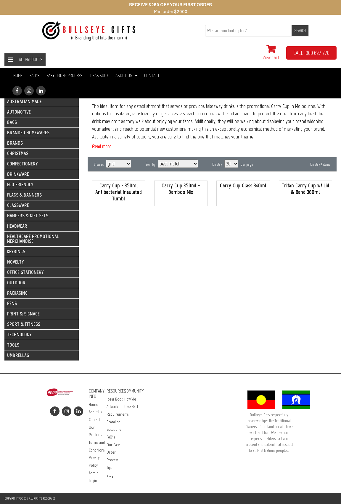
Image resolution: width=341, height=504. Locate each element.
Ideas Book (98, 75)
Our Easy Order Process (113, 452)
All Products (30, 59)
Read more (101, 146)
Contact (152, 75)
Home (17, 75)
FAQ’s (34, 75)
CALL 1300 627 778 (311, 52)
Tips (109, 467)
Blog (110, 475)
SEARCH (300, 30)
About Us (126, 75)
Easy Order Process (64, 75)
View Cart (271, 52)
